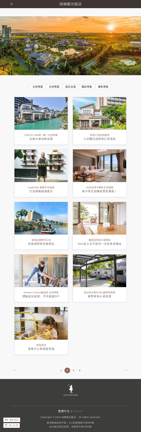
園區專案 (87, 86)
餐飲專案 (103, 86)
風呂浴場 (70, 86)
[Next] (126, 370)
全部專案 (38, 86)
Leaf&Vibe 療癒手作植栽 (41, 187)
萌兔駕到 (41, 345)
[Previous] (15, 370)
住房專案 (54, 86)
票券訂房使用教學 (99, 135)
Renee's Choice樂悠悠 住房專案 (41, 292)
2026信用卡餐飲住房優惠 (99, 187)
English (78, 411)
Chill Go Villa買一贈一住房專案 (41, 135)
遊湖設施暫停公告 (41, 240)
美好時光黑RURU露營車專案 (99, 292)
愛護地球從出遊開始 (100, 240)
